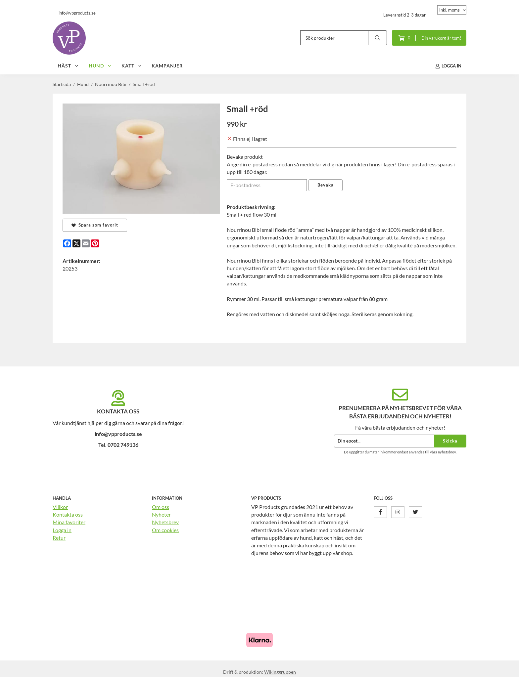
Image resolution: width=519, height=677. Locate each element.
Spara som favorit (94, 225)
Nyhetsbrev (165, 522)
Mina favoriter (69, 522)
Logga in (62, 530)
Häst (68, 65)
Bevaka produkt (245, 156)
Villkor (60, 507)
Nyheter (161, 514)
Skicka (450, 441)
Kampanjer (167, 65)
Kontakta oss (68, 514)
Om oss (160, 507)
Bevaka (325, 185)
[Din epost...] (384, 441)
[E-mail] (85, 243)
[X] (76, 243)
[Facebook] (67, 243)
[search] (377, 37)
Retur (59, 537)
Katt (131, 65)
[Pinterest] (95, 243)
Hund (100, 65)
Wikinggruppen (280, 672)
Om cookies (165, 530)
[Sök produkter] (334, 37)
